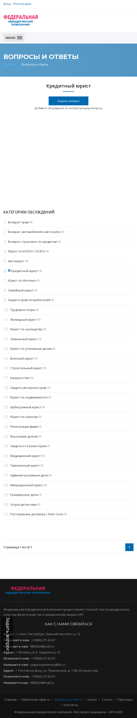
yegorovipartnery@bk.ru (47, 665)
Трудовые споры (22, 310)
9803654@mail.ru (42, 646)
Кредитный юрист (24, 271)
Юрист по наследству (26, 329)
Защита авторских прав (28, 388)
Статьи (107, 699)
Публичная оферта (36, 699)
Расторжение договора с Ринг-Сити (36, 514)
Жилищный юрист (23, 319)
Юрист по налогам (24, 417)
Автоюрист (16, 261)
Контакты (71, 705)
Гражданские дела (24, 495)
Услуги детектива (23, 504)
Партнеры (125, 699)
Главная (9, 64)
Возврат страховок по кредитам (32, 241)
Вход (7, 4)
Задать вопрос (68, 101)
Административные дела (29, 475)
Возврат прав (18, 222)
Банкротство (20, 378)
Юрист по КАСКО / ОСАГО (26, 251)
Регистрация (22, 4)
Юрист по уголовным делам (31, 349)
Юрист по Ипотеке (22, 280)
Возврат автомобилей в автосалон (34, 232)
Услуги (92, 699)
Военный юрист (22, 358)
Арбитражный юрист (25, 407)
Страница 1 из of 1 (18, 547)
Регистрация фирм (24, 426)
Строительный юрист (26, 368)
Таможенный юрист (25, 466)
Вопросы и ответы (68, 699)
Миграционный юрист (26, 485)
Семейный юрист (21, 290)
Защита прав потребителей (29, 300)
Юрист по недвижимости (28, 397)
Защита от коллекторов (28, 446)
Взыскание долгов (24, 436)
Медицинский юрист (25, 456)
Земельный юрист (24, 339)
